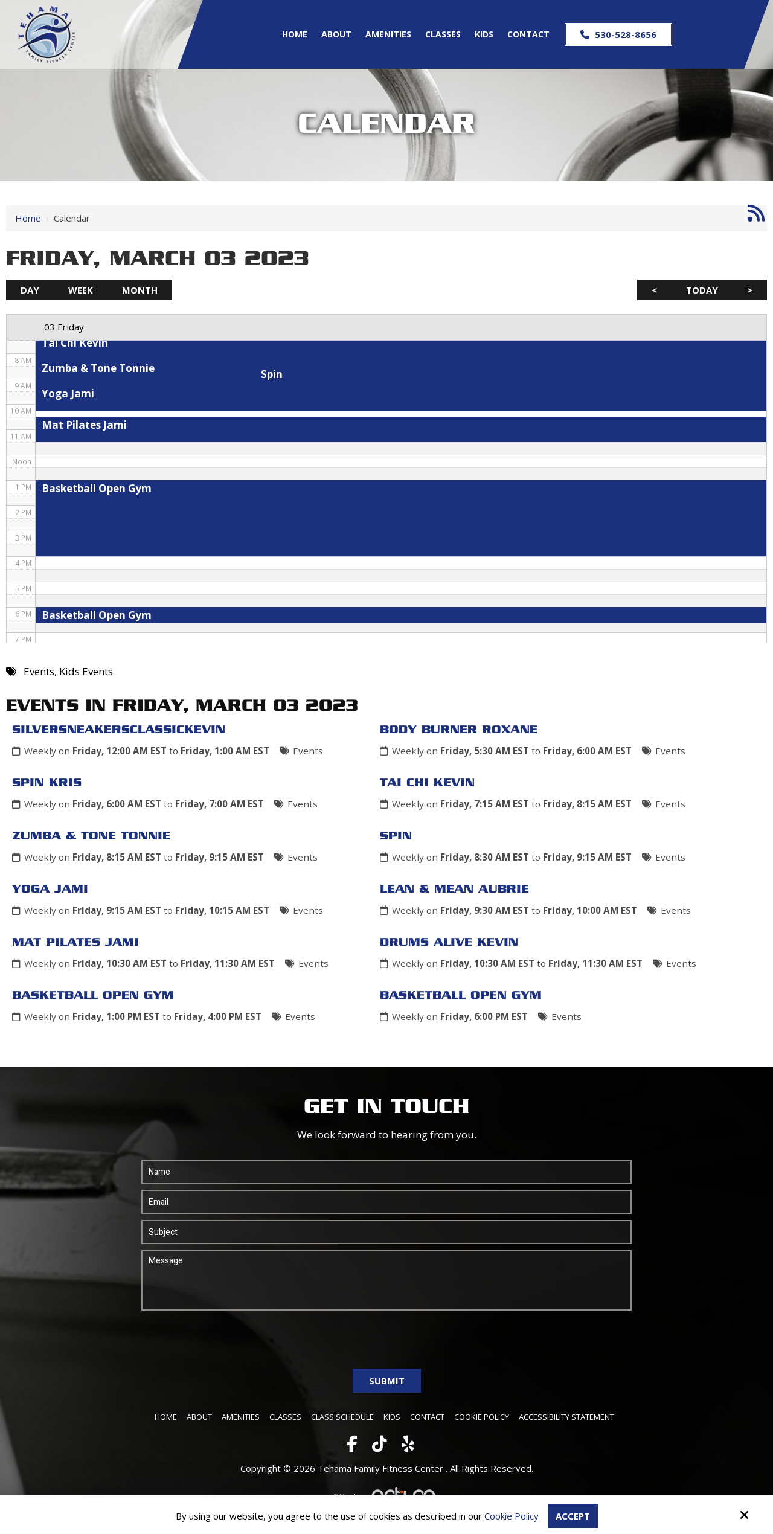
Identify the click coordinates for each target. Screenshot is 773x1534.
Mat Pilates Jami (75, 942)
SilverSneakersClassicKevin (118, 730)
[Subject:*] (386, 1232)
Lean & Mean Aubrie (454, 889)
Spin (396, 836)
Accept (573, 1516)
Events (308, 751)
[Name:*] (386, 1172)
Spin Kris (47, 783)
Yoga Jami (50, 889)
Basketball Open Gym (93, 995)
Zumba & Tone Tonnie (91, 836)
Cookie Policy (511, 1515)
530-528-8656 (618, 34)
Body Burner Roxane (458, 730)
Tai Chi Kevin (427, 783)
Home (28, 218)
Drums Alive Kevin (449, 942)
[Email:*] (386, 1202)
